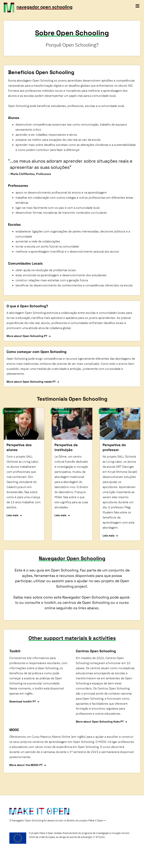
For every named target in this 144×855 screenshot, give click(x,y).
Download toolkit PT (22, 701)
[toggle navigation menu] (137, 6)
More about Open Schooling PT (27, 336)
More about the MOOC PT (26, 765)
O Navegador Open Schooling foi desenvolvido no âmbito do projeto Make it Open (56, 820)
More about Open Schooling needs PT (31, 381)
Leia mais (12, 515)
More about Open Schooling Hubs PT (100, 721)
